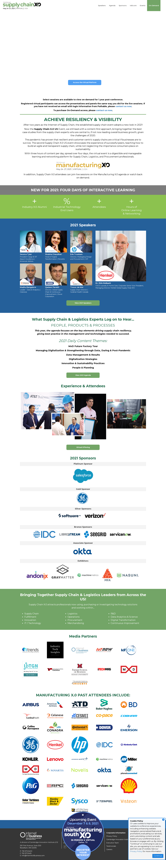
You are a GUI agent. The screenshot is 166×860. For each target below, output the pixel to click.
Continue (158, 856)
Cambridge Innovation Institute (118, 839)
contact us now (123, 106)
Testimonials (111, 846)
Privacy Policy (136, 851)
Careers (109, 849)
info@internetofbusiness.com (33, 856)
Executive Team (112, 843)
